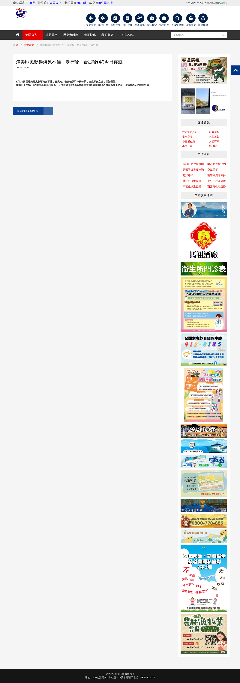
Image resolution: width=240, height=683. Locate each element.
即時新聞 (29, 44)
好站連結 (128, 35)
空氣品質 (212, 169)
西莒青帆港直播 (216, 186)
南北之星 (214, 136)
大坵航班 (214, 141)
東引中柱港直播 (216, 181)
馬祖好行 (214, 146)
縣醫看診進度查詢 (193, 169)
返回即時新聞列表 (35, 111)
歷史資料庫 (70, 35)
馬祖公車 (187, 146)
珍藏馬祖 (52, 35)
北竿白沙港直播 (192, 181)
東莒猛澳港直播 (192, 186)
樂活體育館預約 (216, 164)
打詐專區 (188, 175)
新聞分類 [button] (32, 35)
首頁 (15, 44)
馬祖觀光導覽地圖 (193, 164)
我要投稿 (90, 35)
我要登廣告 (108, 35)
